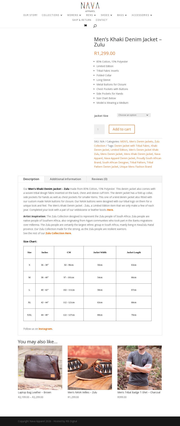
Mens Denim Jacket (111, 154)
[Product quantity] (99, 129)
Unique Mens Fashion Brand (136, 166)
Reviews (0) (99, 179)
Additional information (65, 179)
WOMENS (72, 15)
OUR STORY (30, 15)
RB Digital (71, 421)
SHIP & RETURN (81, 20)
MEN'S (124, 141)
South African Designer (115, 162)
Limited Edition (119, 149)
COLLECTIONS (50, 15)
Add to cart (122, 129)
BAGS (120, 15)
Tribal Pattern (137, 162)
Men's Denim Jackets (141, 141)
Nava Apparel (37, 421)
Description (31, 179)
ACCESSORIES (140, 15)
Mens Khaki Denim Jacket (138, 154)
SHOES (105, 15)
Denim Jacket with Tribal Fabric (132, 145)
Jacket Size (101, 115)
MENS (89, 15)
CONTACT (102, 20)
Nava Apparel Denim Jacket (119, 158)
